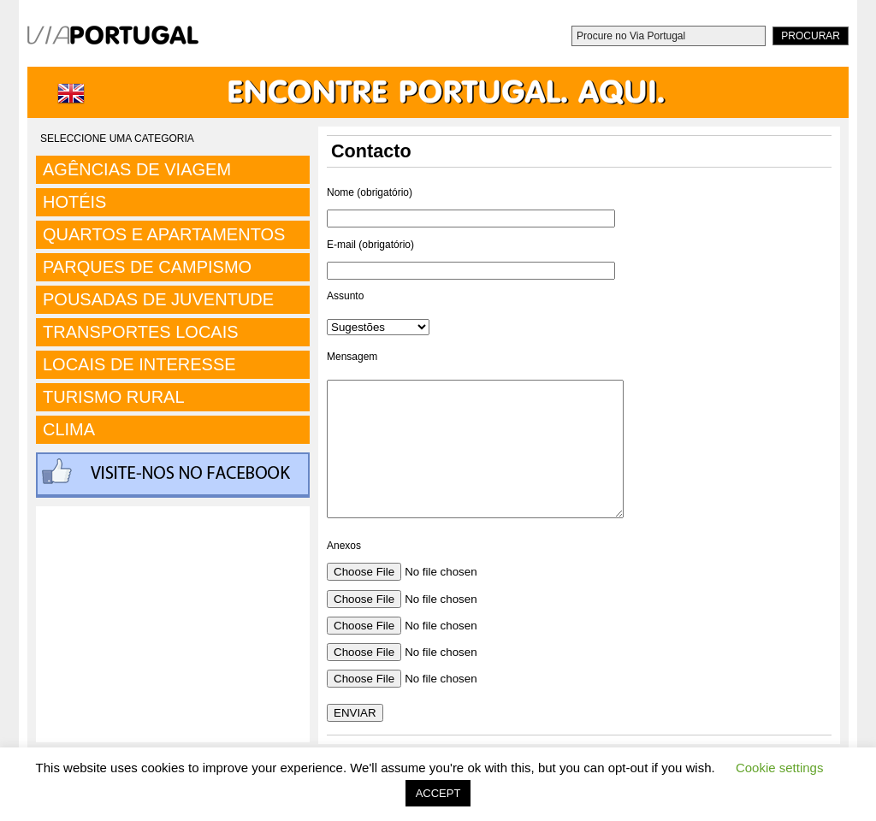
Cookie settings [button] (780, 767)
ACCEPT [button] (438, 793)
